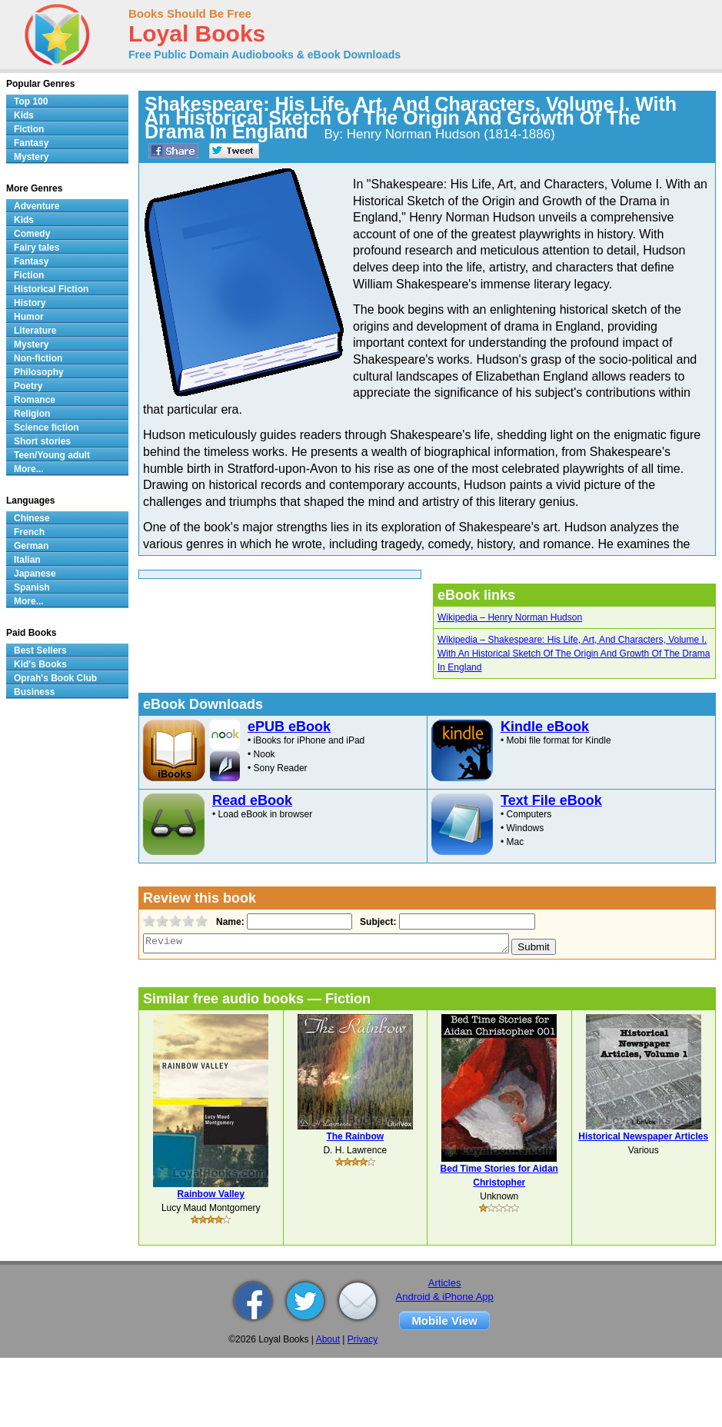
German (31, 546)
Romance (34, 399)
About (328, 1339)
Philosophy (39, 372)
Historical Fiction (51, 289)
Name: (229, 921)
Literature (35, 330)
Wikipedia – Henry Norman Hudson (510, 617)
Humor (29, 316)
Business (34, 692)
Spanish (32, 587)
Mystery (31, 156)
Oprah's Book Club (55, 678)
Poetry (28, 386)
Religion (32, 413)
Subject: (376, 921)
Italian (27, 559)
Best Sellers (40, 650)
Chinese (32, 518)
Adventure (36, 206)
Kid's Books (40, 664)
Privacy (363, 1339)
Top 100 (31, 101)
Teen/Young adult (52, 455)
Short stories (42, 441)
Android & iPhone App (445, 1296)
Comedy (32, 233)
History (29, 303)
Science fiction (46, 427)
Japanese (35, 573)
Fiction (29, 129)
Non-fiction (38, 358)
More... (29, 469)
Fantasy (31, 143)
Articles (444, 1283)
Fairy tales (36, 247)
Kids (24, 115)
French (29, 532)
